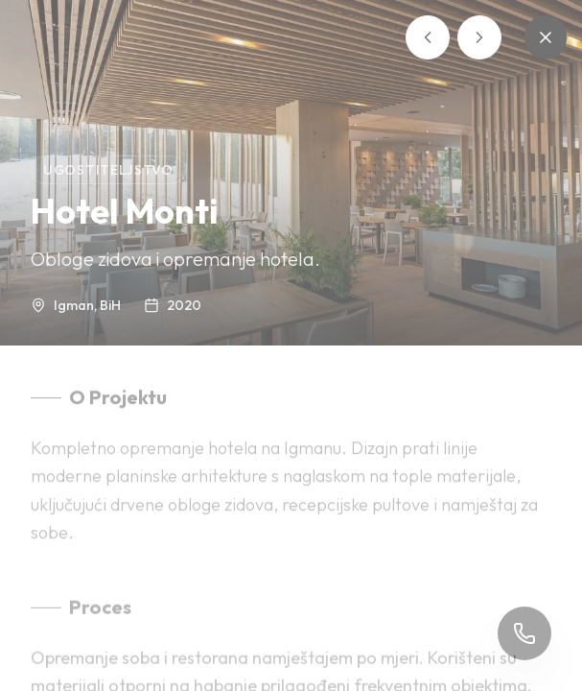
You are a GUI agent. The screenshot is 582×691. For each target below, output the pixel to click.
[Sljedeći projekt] (479, 37)
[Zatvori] (545, 37)
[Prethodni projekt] (428, 37)
